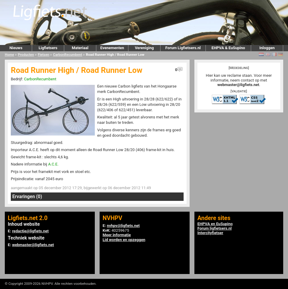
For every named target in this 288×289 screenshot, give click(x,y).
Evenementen (112, 48)
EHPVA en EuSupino (215, 224)
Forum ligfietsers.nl (214, 228)
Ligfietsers (48, 48)
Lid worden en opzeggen (124, 239)
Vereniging (144, 48)
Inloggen (266, 48)
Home (9, 54)
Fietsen (43, 54)
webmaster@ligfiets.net (238, 84)
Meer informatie (117, 235)
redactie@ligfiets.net (30, 231)
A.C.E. (53, 164)
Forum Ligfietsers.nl (183, 48)
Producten (26, 54)
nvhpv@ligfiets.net (123, 225)
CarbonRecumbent (67, 54)
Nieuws (15, 48)
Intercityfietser (210, 233)
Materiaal (80, 48)
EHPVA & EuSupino (228, 48)
